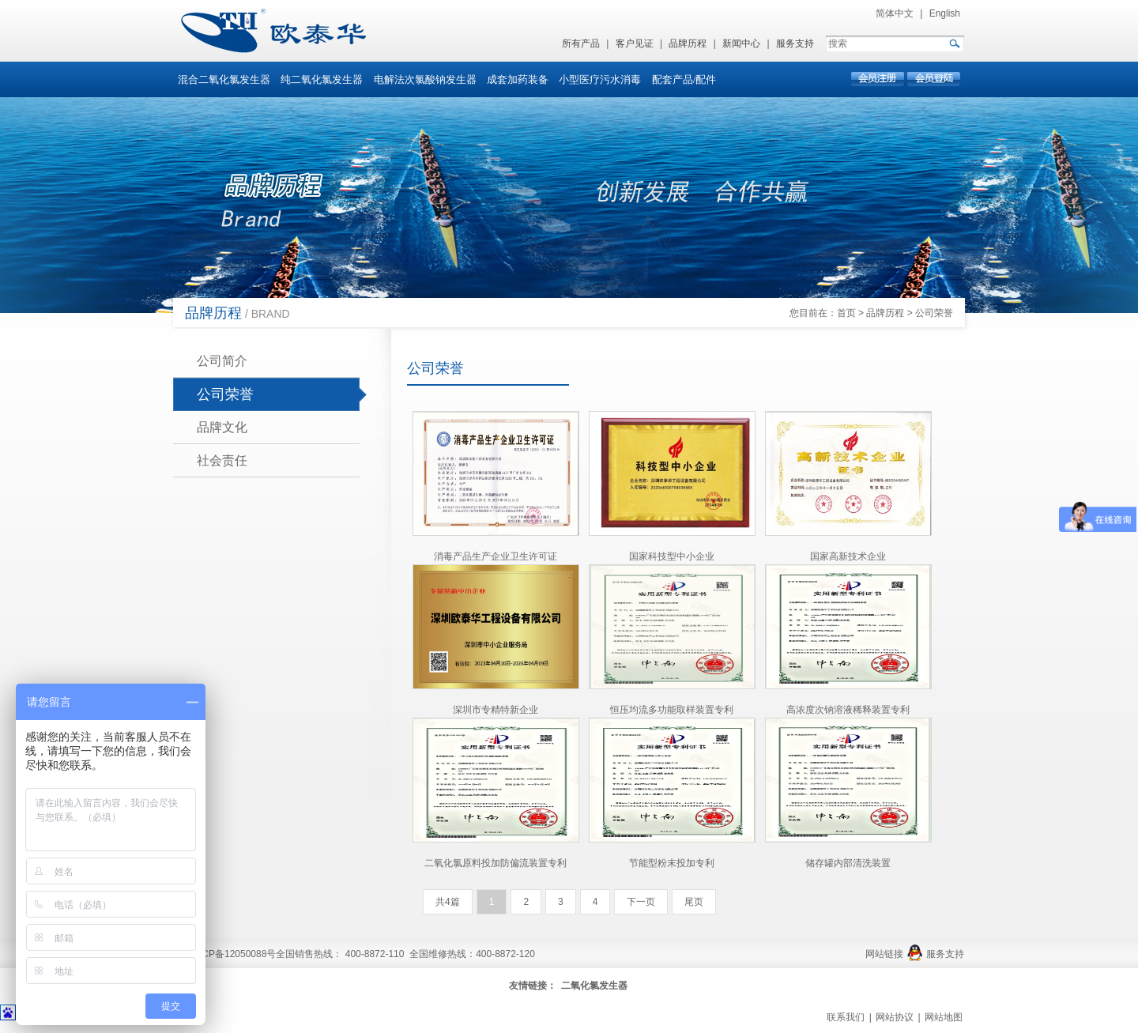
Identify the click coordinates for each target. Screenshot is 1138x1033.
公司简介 (222, 361)
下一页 (641, 901)
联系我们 (846, 1017)
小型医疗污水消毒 (600, 79)
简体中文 (895, 13)
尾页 (693, 901)
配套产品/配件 (684, 79)
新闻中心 (741, 43)
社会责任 (222, 460)
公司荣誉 (934, 313)
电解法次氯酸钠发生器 (425, 79)
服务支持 (795, 43)
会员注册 (878, 79)
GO (954, 43)
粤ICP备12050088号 (233, 953)
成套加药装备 (517, 79)
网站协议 (895, 1017)
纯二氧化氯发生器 (322, 79)
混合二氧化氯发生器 (224, 79)
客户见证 (635, 43)
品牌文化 (222, 427)
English (944, 13)
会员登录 (933, 79)
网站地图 (944, 1017)
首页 (846, 313)
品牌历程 (688, 43)
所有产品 (581, 43)
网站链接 (884, 953)
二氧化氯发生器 (594, 985)
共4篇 (447, 901)
